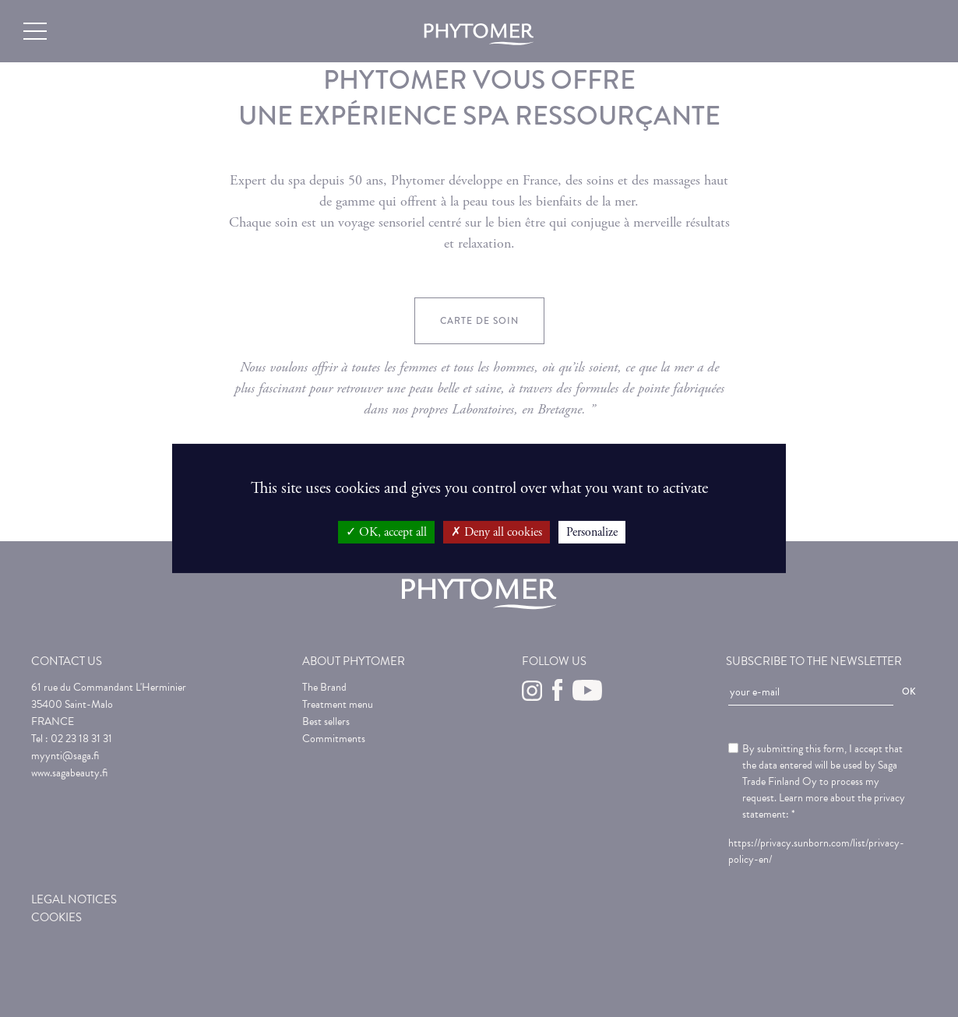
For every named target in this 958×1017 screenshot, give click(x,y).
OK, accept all (386, 532)
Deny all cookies (496, 532)
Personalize (592, 532)
